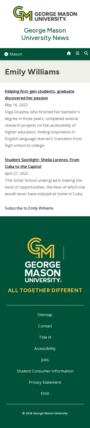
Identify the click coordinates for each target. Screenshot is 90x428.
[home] (69, 53)
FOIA (45, 393)
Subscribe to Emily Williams (29, 208)
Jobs (45, 359)
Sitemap (45, 314)
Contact (45, 326)
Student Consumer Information (45, 371)
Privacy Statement (45, 382)
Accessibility (45, 348)
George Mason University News (45, 34)
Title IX (45, 337)
